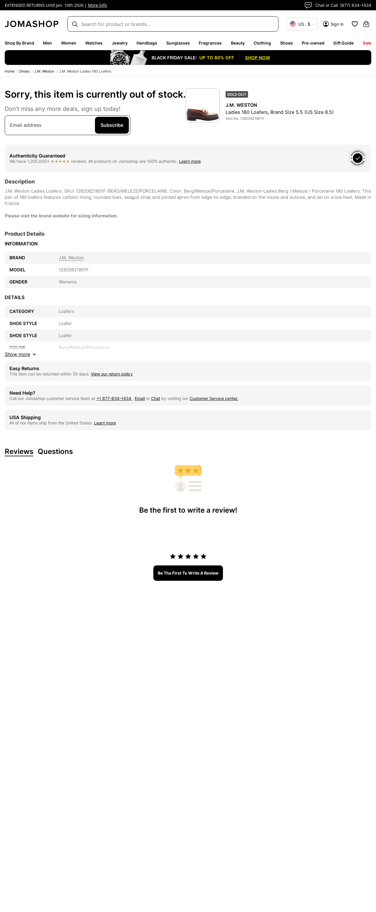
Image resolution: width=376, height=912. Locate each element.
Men (47, 42)
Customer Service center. (214, 398)
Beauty (238, 42)
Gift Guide (343, 42)
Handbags (147, 42)
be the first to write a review (188, 572)
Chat (155, 398)
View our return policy (112, 373)
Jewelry (120, 42)
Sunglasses (178, 42)
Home (9, 71)
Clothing (262, 42)
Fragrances (210, 42)
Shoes (286, 42)
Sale (367, 42)
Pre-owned (313, 42)
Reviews (19, 452)
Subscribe (112, 125)
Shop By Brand (19, 42)
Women (68, 42)
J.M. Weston (44, 71)
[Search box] (170, 24)
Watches (94, 42)
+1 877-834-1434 (114, 398)
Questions (55, 452)
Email (140, 398)
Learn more (190, 161)
